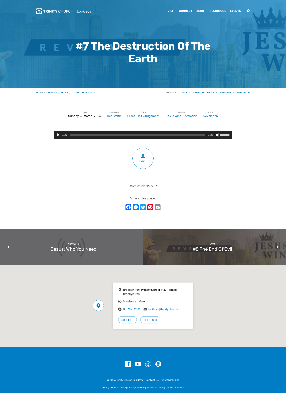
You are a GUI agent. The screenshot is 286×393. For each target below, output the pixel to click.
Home (39, 92)
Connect (185, 11)
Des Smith (114, 116)
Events (235, 11)
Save (143, 158)
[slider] (138, 135)
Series (198, 92)
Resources (218, 11)
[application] (143, 135)
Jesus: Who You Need (73, 249)
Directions (150, 320)
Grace (64, 92)
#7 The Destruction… (84, 92)
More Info (127, 320)
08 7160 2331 (131, 309)
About (201, 11)
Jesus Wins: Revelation (181, 116)
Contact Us (152, 379)
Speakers (227, 92)
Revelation (210, 116)
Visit (171, 11)
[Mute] (217, 135)
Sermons (51, 92)
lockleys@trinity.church (163, 309)
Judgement (151, 116)
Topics (184, 92)
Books (212, 92)
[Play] (58, 135)
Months (243, 92)
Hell (139, 116)
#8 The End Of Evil (212, 249)
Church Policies (170, 379)
